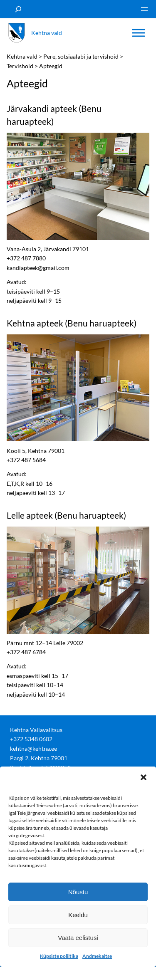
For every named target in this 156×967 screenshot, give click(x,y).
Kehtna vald (46, 32)
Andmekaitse (97, 956)
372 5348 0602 (32, 738)
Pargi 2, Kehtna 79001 (38, 758)
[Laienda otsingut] (18, 9)
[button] (143, 777)
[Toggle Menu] (138, 33)
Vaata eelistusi (78, 937)
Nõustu (78, 891)
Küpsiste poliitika (59, 956)
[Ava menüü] (144, 9)
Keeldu (78, 914)
